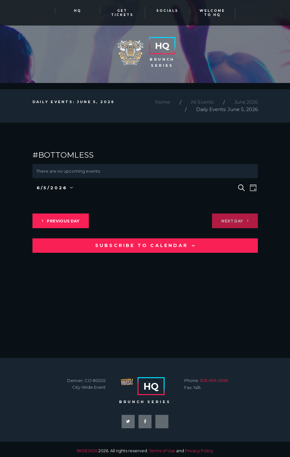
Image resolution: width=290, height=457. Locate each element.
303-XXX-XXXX (215, 376)
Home (160, 99)
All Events (200, 99)
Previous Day (67, 217)
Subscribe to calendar (141, 242)
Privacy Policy (200, 447)
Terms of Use (162, 447)
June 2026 (245, 99)
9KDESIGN (87, 447)
